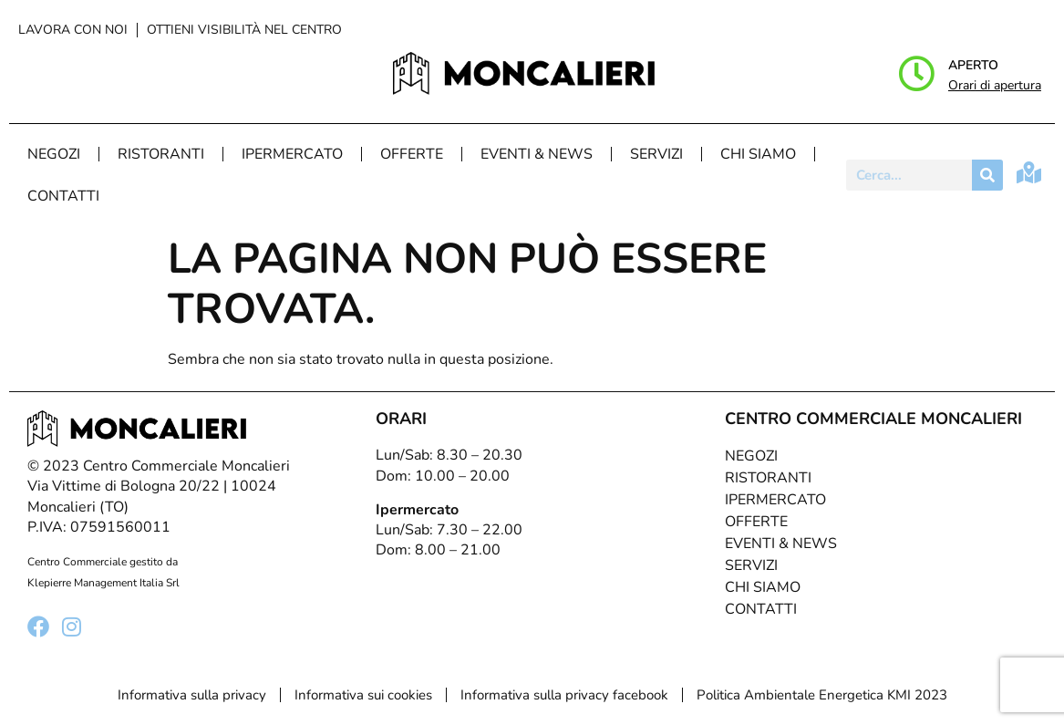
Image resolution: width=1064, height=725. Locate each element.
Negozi (53, 154)
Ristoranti (161, 154)
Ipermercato (292, 154)
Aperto (973, 65)
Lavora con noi (73, 29)
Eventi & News (536, 154)
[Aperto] (916, 74)
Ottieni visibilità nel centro (244, 29)
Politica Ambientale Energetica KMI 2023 (822, 695)
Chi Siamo (758, 154)
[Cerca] (987, 175)
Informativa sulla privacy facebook (564, 695)
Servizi (656, 154)
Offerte (411, 154)
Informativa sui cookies (363, 695)
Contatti (63, 196)
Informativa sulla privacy (192, 695)
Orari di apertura (994, 85)
